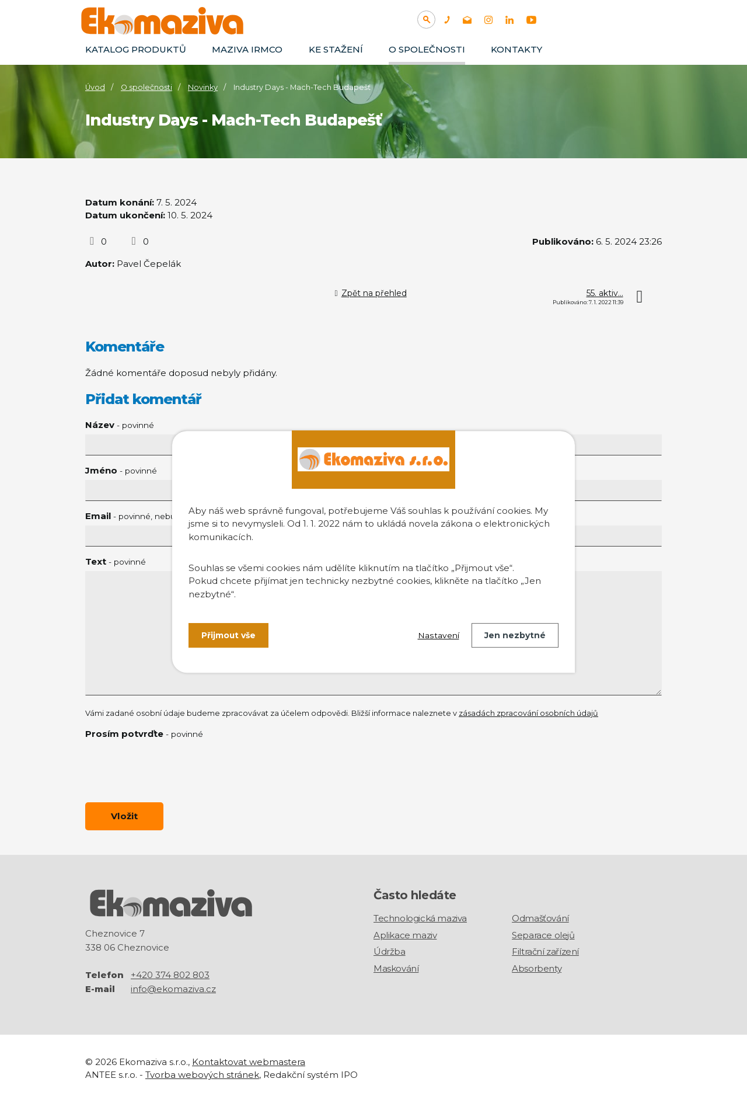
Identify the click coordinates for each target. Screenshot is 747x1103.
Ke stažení (336, 49)
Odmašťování (540, 918)
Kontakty (516, 49)
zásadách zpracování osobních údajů (528, 713)
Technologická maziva (420, 918)
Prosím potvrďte (144, 733)
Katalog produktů (135, 49)
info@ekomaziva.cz (173, 988)
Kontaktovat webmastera (248, 1061)
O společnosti (427, 49)
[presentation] (174, 771)
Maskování (396, 968)
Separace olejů (543, 935)
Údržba (390, 952)
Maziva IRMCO (247, 49)
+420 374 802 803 (170, 974)
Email (158, 515)
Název (119, 424)
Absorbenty (536, 968)
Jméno (121, 470)
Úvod (95, 87)
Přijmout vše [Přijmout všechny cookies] (228, 635)
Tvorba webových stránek (202, 1075)
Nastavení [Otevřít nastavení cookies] (438, 635)
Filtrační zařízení (545, 952)
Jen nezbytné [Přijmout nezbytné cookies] (515, 635)
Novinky (203, 87)
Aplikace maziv (405, 935)
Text (115, 561)
